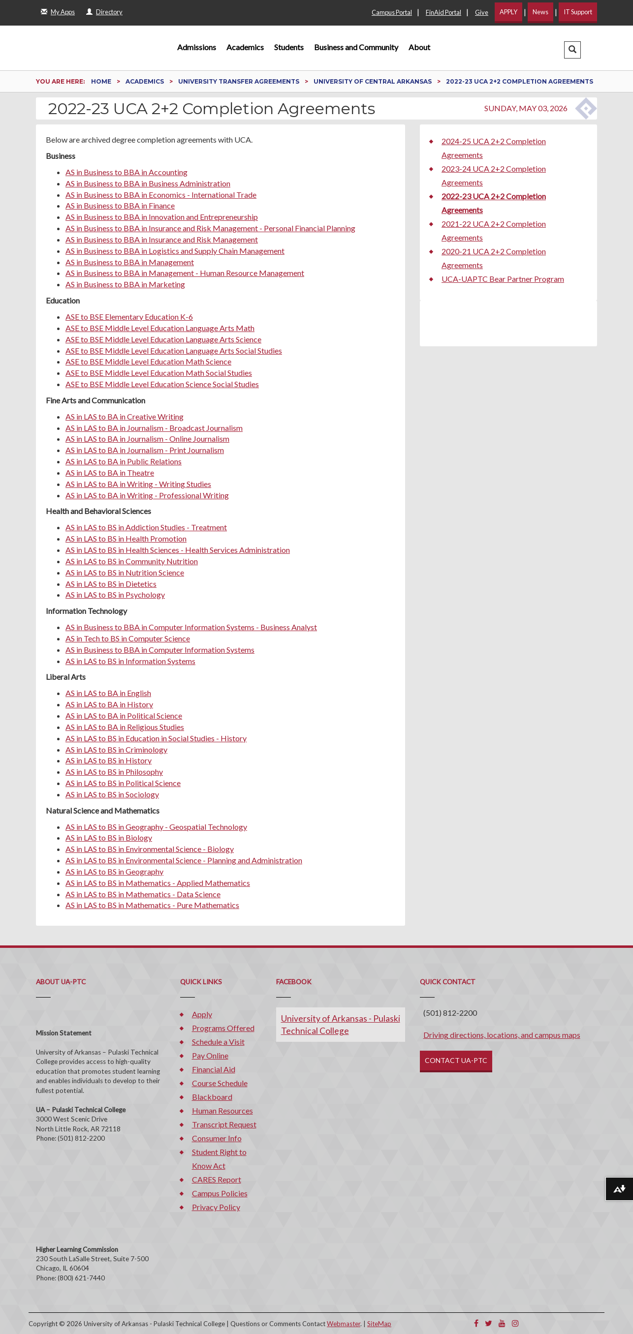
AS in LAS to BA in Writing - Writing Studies (138, 483)
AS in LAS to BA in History (109, 704)
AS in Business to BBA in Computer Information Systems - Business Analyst (191, 627)
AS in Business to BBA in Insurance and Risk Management (161, 239)
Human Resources (222, 1110)
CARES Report (216, 1179)
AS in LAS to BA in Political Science (123, 715)
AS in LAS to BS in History (108, 760)
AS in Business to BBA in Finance (120, 205)
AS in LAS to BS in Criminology (116, 749)
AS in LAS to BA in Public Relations (123, 461)
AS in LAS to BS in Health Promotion (126, 538)
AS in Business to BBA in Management (129, 262)
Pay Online (210, 1055)
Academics (245, 47)
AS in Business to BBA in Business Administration (147, 183)
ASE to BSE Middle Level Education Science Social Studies (162, 384)
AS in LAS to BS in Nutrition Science (124, 572)
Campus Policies (220, 1193)
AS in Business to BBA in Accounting (126, 172)
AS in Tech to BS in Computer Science (127, 638)
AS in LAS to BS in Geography (114, 871)
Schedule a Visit (218, 1041)
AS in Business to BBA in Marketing (125, 284)
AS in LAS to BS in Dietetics (111, 583)
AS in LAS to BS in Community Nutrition (131, 561)
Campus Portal (392, 12)
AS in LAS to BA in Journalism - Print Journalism (144, 450)
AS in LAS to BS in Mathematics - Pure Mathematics (152, 905)
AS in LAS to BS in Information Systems (130, 661)
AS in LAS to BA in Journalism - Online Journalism (147, 438)
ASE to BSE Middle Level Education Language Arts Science (163, 339)
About (419, 47)
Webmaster (343, 1324)
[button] (572, 50)
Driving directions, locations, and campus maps (501, 1034)
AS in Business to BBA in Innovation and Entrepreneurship (161, 216)
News (540, 12)
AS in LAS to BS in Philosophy (114, 771)
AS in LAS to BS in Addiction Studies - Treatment (146, 527)
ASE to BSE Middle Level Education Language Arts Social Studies (173, 350)
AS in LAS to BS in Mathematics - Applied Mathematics (157, 882)
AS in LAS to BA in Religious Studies (124, 726)
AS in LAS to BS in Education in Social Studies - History (156, 738)
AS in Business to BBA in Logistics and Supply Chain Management (175, 250)
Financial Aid (213, 1069)
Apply (202, 1014)
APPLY (508, 12)
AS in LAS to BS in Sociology (112, 794)
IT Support (578, 12)
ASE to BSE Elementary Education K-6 (129, 316)
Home (102, 81)
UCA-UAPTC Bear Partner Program (503, 278)
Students (289, 47)
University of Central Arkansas (373, 81)
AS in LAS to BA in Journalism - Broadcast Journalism (154, 427)
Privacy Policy (216, 1207)
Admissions (196, 47)
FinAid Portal (443, 12)
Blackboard (212, 1096)
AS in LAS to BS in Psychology (115, 594)
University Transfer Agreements (239, 81)
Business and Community (356, 47)
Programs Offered (223, 1027)
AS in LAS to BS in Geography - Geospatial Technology (156, 826)
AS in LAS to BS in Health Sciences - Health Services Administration (177, 549)
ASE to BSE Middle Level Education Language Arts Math (159, 328)
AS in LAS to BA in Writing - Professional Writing (147, 495)
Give (481, 12)
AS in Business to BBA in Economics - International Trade (160, 194)
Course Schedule (220, 1083)
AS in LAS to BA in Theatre (109, 472)
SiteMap (379, 1324)
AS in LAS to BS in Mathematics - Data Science (143, 894)
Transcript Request (224, 1124)
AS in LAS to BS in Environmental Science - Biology (149, 848)
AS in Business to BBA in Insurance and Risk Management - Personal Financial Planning (210, 228)
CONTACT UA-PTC (456, 1060)
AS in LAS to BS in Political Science (123, 783)
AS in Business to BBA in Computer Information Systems (159, 649)
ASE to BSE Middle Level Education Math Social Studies (158, 372)
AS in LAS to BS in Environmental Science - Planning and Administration (183, 860)
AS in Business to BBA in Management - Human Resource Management (184, 272)
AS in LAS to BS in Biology (108, 837)
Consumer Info (217, 1138)
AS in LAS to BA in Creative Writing (124, 416)
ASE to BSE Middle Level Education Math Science (148, 361)
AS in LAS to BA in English (108, 692)
